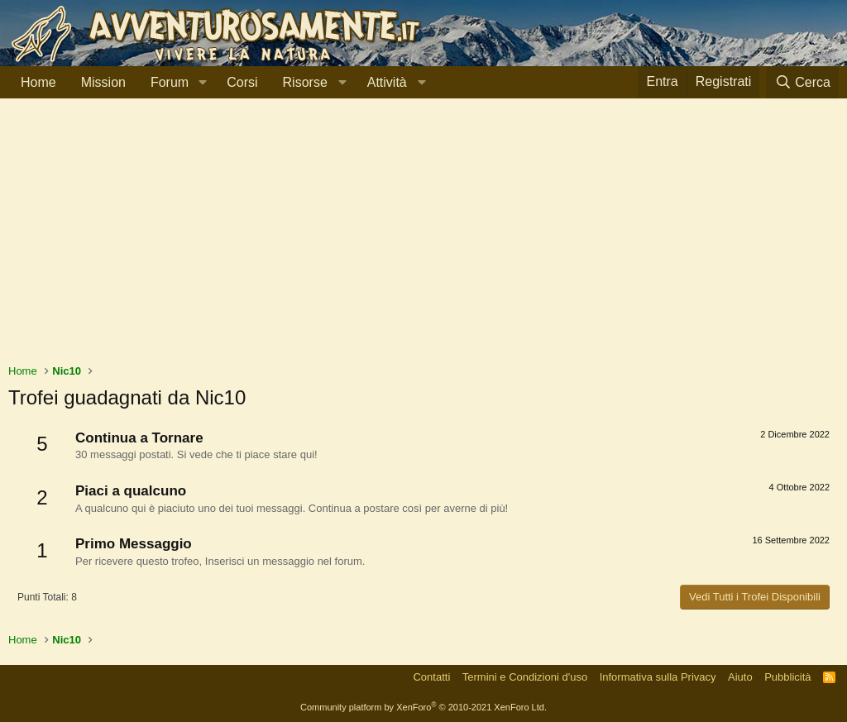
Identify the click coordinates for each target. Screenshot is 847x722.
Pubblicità (787, 677)
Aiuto (740, 677)
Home (38, 82)
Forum (170, 82)
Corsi (242, 82)
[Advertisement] (423, 239)
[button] (202, 82)
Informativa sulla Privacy (658, 677)
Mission (103, 82)
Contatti (431, 677)
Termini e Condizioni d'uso (524, 677)
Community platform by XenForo (423, 707)
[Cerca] (802, 82)
